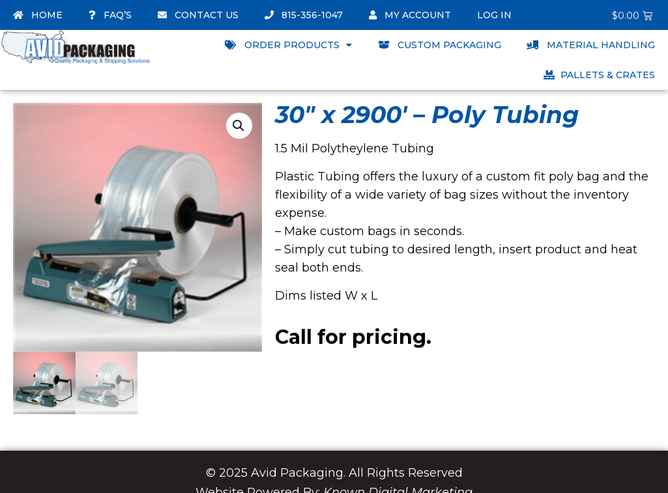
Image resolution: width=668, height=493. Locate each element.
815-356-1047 (304, 15)
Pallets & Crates (599, 75)
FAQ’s (110, 15)
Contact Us (198, 15)
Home (38, 15)
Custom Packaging (439, 45)
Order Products (288, 45)
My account (410, 15)
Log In (494, 15)
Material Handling (591, 45)
